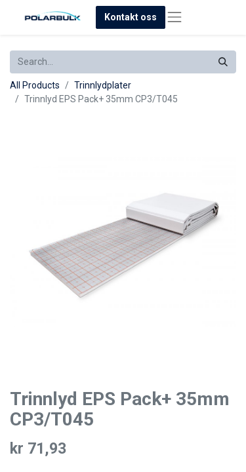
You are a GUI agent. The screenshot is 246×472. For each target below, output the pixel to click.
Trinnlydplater (102, 85)
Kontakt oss (130, 17)
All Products (35, 85)
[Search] (223, 61)
